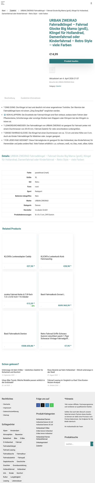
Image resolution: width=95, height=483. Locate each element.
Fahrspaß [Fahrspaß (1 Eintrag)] (21, 449)
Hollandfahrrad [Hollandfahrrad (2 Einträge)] (8, 461)
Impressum (7, 400)
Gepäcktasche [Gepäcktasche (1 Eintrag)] (8, 453)
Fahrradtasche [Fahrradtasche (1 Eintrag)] (8, 446)
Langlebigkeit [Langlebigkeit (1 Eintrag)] (15, 469)
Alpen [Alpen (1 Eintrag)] (5, 422)
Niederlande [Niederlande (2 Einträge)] (17, 476)
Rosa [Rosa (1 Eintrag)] (23, 480)
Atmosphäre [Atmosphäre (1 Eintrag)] (7, 426)
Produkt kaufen (71, 61)
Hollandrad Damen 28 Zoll (44, 416)
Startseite (6, 396)
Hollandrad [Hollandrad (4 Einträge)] (21, 461)
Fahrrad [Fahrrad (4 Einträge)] (18, 434)
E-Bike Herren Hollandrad (44, 425)
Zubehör (13, 11)
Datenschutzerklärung (11, 403)
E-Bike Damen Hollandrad (44, 423)
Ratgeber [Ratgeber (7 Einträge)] (15, 480)
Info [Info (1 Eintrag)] (4, 465)
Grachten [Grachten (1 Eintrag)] (6, 457)
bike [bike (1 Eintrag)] (15, 430)
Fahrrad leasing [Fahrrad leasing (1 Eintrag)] (9, 442)
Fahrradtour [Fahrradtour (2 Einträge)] (21, 446)
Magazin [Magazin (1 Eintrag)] (6, 476)
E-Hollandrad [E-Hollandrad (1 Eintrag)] (8, 434)
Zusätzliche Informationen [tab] (30, 98)
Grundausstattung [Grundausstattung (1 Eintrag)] (19, 457)
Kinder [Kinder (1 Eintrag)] (11, 465)
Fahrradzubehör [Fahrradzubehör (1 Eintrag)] (9, 449)
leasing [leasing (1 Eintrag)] (6, 473)
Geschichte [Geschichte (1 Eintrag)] (21, 453)
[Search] (91, 3)
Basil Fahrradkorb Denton (46, 297)
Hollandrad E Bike (42, 420)
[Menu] (3, 3)
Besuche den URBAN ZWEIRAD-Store (61, 82)
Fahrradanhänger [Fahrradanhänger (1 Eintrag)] (9, 438)
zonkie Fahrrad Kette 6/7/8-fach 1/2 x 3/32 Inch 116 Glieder (76, 259)
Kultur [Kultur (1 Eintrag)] (5, 469)
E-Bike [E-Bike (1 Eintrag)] (22, 430)
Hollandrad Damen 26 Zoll (44, 414)
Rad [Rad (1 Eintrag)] (25, 476)
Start (3, 11)
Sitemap (6, 407)
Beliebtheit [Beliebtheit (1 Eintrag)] (7, 430)
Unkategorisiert (42, 434)
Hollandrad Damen (43, 411)
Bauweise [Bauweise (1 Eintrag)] (19, 426)
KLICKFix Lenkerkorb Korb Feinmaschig (44, 257)
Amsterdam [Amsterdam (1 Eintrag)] (14, 422)
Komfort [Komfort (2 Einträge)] (20, 465)
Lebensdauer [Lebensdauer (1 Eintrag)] (17, 473)
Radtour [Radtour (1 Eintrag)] (6, 480)
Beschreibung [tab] (10, 98)
